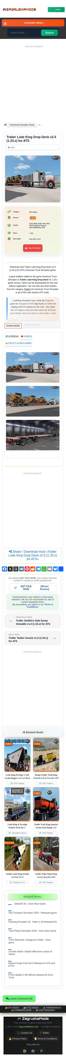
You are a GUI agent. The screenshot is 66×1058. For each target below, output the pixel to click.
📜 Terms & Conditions (45, 1038)
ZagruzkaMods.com (28, 1026)
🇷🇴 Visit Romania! (45, 1010)
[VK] (24, 1051)
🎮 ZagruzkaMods (33, 1019)
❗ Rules (44, 1032)
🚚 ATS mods (12, 1008)
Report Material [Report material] (32, 248)
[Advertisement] (33, 82)
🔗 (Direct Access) (31, 588)
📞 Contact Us (24, 1032)
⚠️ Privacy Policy (18, 1038)
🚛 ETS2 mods (31, 1008)
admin (12, 147)
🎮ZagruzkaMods (20, 9)
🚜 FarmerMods (52, 1008)
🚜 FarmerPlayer (21, 1010)
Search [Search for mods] (49, 32)
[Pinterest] (41, 1051)
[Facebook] (33, 1051)
